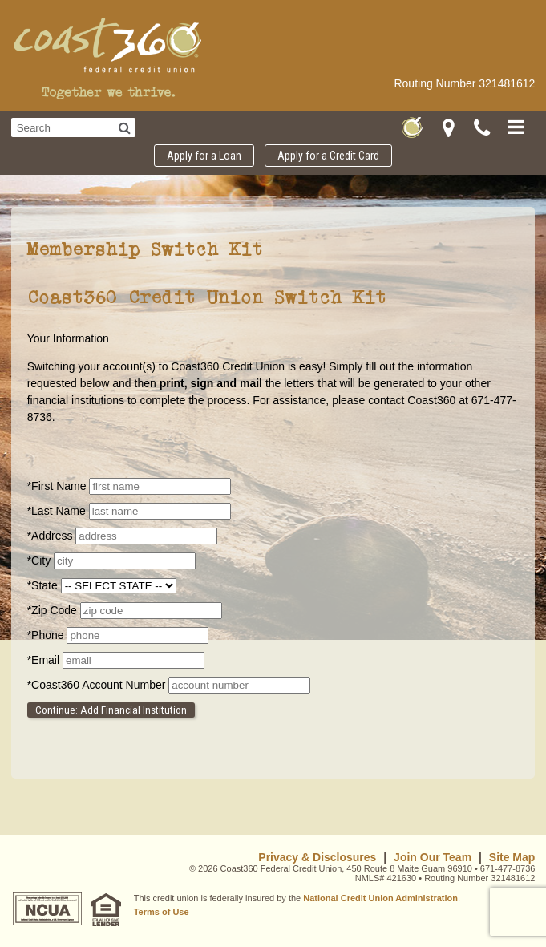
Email (45, 660)
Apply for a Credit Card (328, 155)
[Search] (124, 127)
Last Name (58, 510)
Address (51, 535)
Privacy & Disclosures (317, 857)
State (44, 585)
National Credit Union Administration (380, 898)
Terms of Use (161, 912)
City (39, 560)
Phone (47, 635)
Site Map (512, 857)
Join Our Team (432, 857)
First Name (58, 486)
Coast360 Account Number (98, 684)
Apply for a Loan (204, 155)
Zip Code (53, 610)
